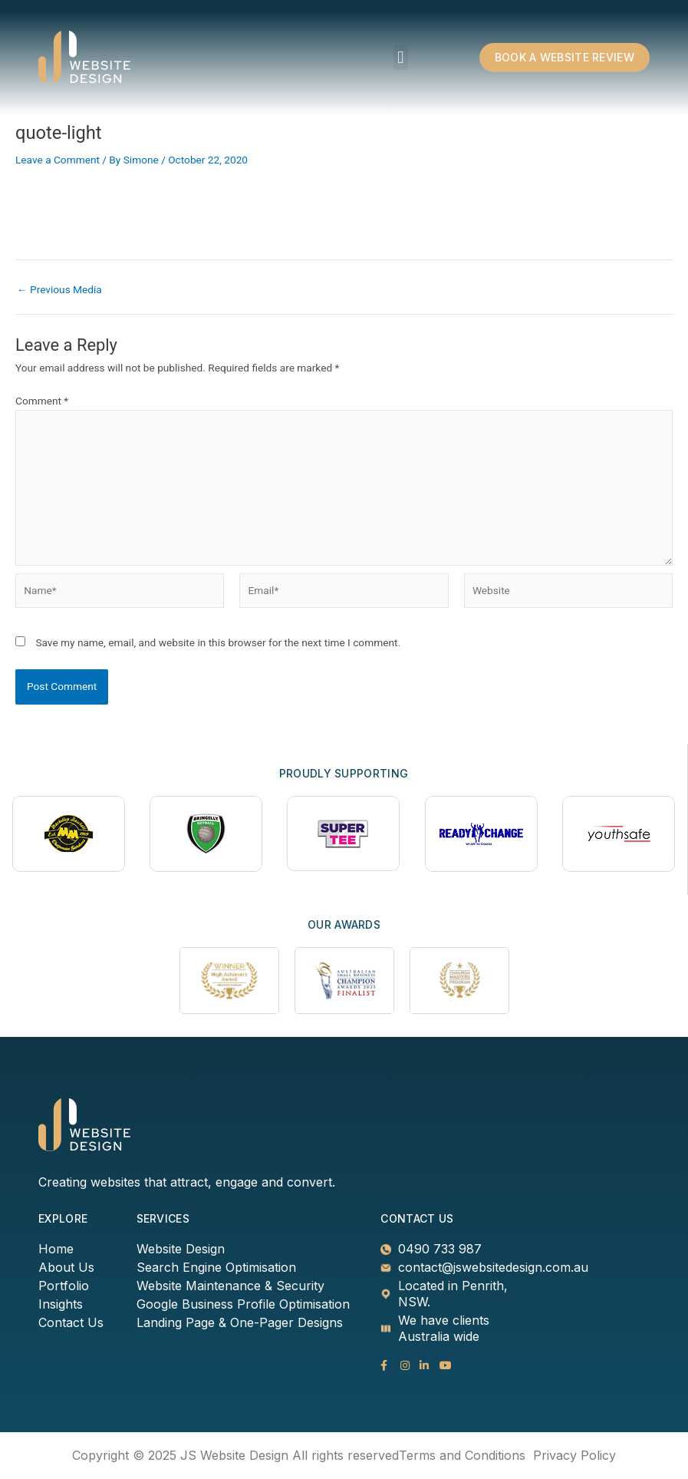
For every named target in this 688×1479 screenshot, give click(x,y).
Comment (41, 401)
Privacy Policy (574, 1455)
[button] (400, 57)
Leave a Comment (57, 160)
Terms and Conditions (462, 1455)
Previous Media (59, 290)
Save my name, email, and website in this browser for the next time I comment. (217, 642)
